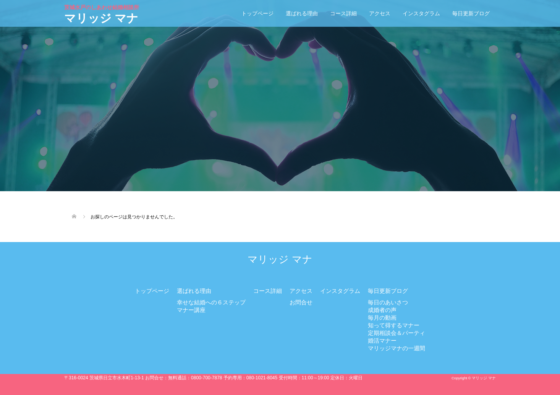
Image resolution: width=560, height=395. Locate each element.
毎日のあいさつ (388, 302)
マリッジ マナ (102, 14)
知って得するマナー (393, 325)
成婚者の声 (382, 310)
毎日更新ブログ (471, 13)
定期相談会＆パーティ (396, 333)
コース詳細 (343, 13)
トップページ (257, 13)
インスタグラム (421, 13)
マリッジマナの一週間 (396, 348)
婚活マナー (382, 340)
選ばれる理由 (302, 13)
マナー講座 (191, 310)
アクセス (379, 13)
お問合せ (301, 302)
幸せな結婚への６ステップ (211, 302)
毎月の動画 (382, 317)
